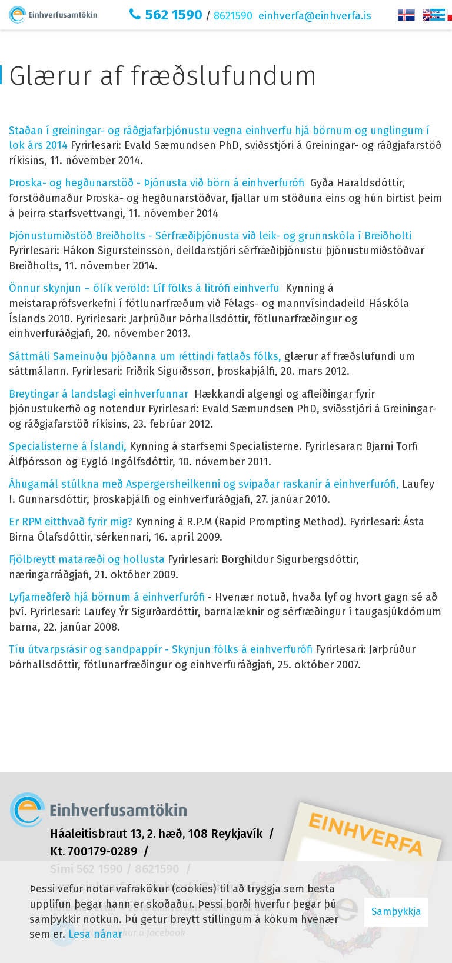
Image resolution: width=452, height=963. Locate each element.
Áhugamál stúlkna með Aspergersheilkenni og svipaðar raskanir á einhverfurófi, (204, 484)
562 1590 (173, 14)
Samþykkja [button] (396, 911)
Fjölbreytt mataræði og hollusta (87, 559)
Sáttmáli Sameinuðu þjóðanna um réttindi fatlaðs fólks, (145, 356)
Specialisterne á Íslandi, (68, 446)
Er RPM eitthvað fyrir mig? (70, 521)
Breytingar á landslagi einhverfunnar (98, 394)
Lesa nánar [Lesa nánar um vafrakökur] (95, 934)
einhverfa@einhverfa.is (314, 15)
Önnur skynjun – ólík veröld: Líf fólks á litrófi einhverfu (145, 288)
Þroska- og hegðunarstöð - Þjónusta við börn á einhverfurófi (156, 182)
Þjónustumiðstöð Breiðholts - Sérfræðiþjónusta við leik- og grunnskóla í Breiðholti (210, 235)
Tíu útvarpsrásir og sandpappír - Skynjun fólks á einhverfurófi (161, 649)
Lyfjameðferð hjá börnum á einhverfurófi (107, 597)
